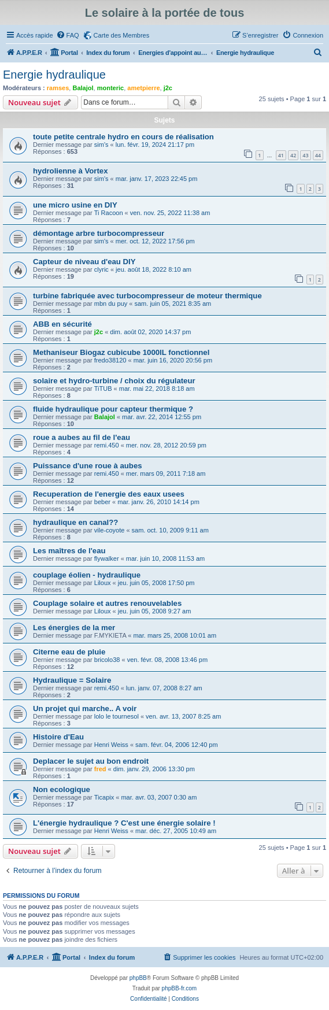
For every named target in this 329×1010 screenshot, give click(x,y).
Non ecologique (61, 789)
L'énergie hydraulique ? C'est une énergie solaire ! (124, 823)
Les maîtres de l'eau (69, 550)
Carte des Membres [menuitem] (122, 35)
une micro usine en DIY (75, 205)
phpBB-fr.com (179, 988)
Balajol (82, 87)
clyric (101, 269)
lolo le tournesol (116, 716)
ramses (58, 87)
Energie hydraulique (54, 74)
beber (102, 501)
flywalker (106, 558)
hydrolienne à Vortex (70, 171)
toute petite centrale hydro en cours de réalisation (123, 136)
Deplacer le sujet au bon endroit (91, 761)
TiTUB (103, 388)
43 (305, 155)
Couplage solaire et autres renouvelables (107, 603)
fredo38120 (110, 360)
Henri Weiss (111, 744)
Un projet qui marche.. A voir (84, 708)
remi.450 (106, 445)
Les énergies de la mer (74, 627)
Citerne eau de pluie (69, 652)
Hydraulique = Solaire (72, 680)
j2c (168, 87)
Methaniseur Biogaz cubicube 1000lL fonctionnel (121, 352)
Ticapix (104, 797)
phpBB (138, 978)
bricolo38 (107, 659)
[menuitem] (67, 35)
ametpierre (143, 87)
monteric (110, 87)
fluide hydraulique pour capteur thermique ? (113, 409)
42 (293, 155)
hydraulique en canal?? (75, 522)
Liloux (102, 582)
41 (281, 155)
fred (100, 768)
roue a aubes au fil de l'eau (81, 437)
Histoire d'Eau (58, 736)
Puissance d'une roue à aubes (87, 465)
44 (318, 155)
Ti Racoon (108, 212)
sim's (101, 144)
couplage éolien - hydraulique (87, 575)
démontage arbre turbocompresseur (98, 233)
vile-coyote (109, 530)
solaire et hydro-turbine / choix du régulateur (114, 380)
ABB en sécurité (62, 324)
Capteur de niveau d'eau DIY (84, 261)
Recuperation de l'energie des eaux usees (108, 494)
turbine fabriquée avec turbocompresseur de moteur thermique (147, 295)
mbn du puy (110, 303)
